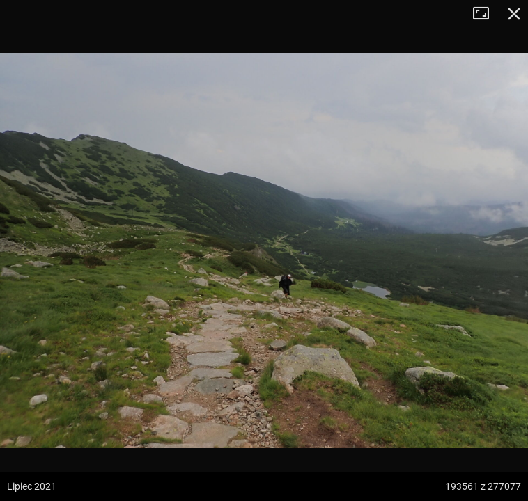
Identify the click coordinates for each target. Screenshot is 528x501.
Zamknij (514, 14)
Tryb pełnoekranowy (486, 14)
